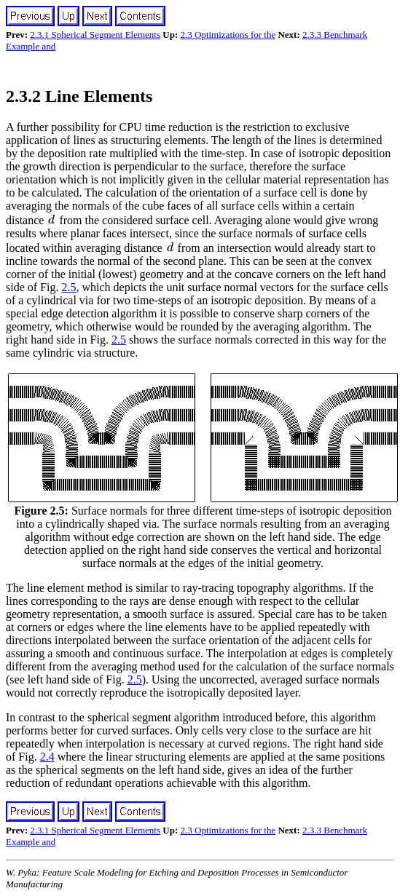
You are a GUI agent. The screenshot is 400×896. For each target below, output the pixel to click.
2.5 (68, 287)
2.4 (47, 756)
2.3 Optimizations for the (228, 34)
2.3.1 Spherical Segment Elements (95, 34)
